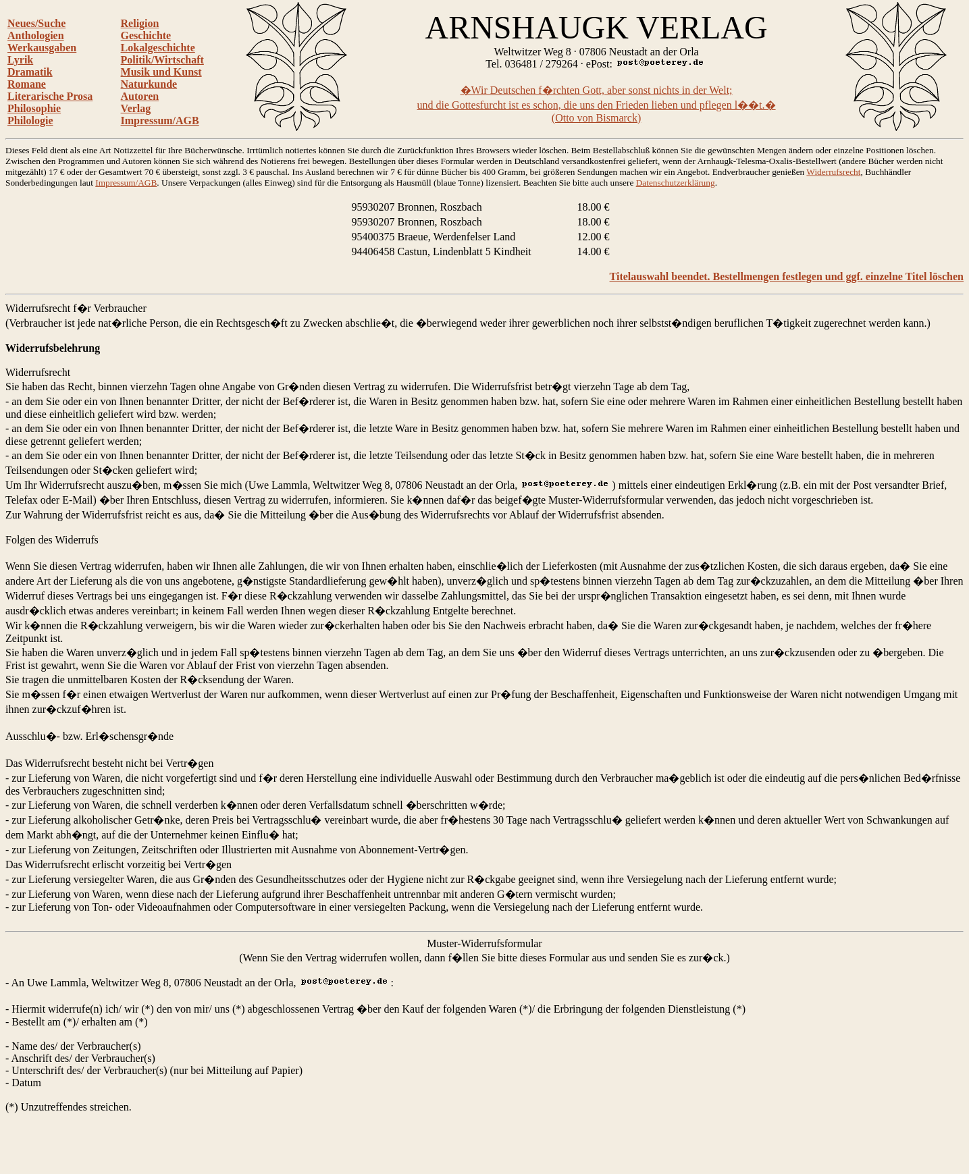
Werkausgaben (41, 47)
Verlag (136, 108)
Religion (140, 23)
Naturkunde (149, 84)
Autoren (140, 96)
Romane (26, 84)
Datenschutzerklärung (675, 183)
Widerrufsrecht (833, 172)
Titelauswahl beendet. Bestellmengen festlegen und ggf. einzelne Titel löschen (787, 276)
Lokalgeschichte (158, 47)
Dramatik (30, 72)
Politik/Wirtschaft (162, 59)
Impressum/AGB (160, 120)
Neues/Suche (36, 23)
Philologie (30, 120)
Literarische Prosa (50, 96)
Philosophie (34, 108)
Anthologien (35, 35)
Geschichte (146, 35)
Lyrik (20, 59)
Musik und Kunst (161, 72)
